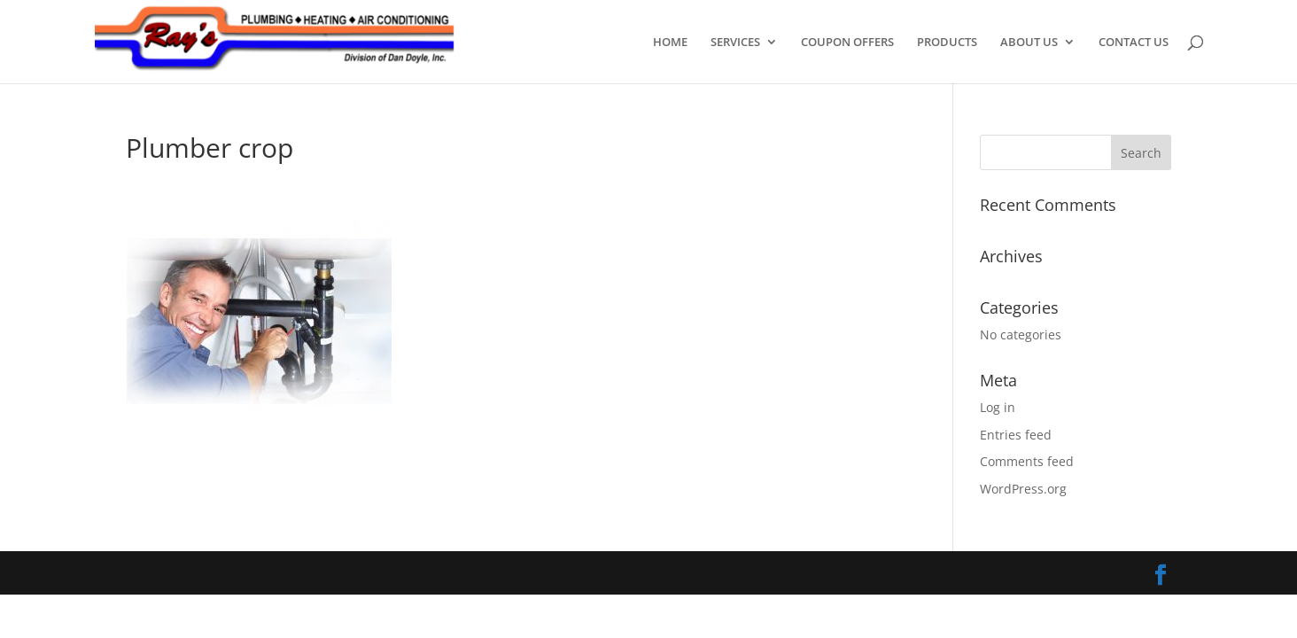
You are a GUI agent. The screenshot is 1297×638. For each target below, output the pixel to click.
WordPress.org (1023, 488)
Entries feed (1016, 434)
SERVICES (735, 42)
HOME (670, 42)
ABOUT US (1029, 42)
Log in (997, 407)
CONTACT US (1134, 42)
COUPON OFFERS (847, 42)
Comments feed (1027, 461)
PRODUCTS (947, 42)
